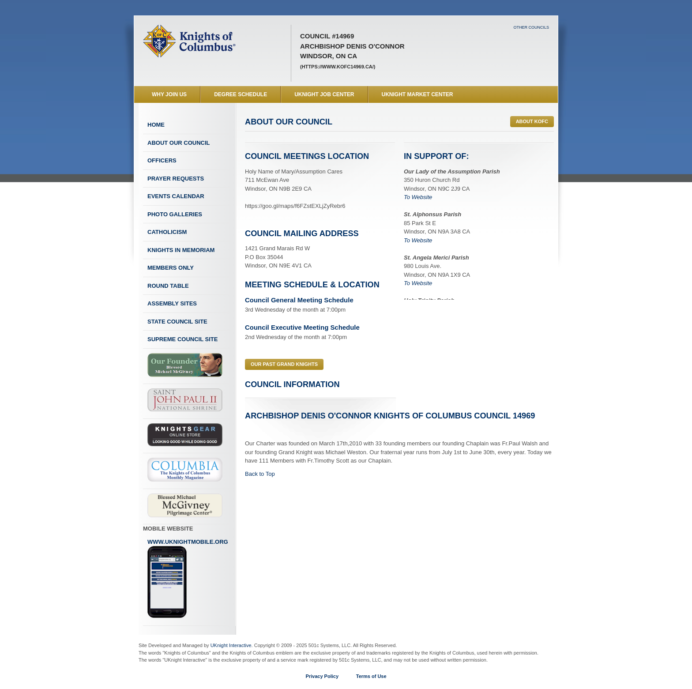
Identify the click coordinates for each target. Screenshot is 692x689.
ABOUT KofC (532, 121)
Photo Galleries (174, 214)
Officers (162, 160)
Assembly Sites (172, 303)
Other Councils (531, 27)
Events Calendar (175, 196)
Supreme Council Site (182, 339)
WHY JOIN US (169, 94)
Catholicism (167, 232)
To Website (418, 197)
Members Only (170, 267)
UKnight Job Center (324, 94)
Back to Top (260, 474)
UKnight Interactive (231, 645)
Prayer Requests (175, 178)
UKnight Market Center (417, 94)
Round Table (168, 285)
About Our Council (178, 142)
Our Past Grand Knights (284, 364)
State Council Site (177, 321)
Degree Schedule (240, 94)
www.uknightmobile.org (187, 578)
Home (156, 124)
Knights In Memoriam (180, 250)
